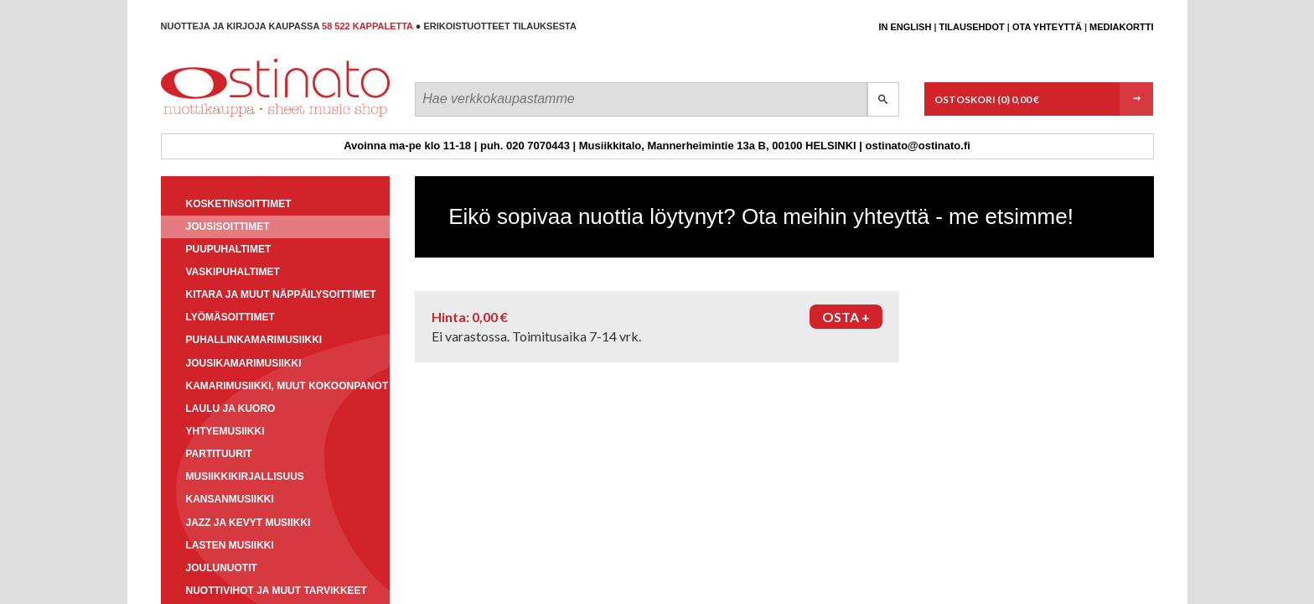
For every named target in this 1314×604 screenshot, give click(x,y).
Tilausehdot (972, 27)
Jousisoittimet (228, 226)
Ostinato (237, 116)
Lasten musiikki (230, 545)
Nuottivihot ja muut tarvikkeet (276, 590)
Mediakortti (1121, 27)
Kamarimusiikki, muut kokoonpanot (287, 386)
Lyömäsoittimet (230, 317)
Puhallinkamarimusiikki (254, 340)
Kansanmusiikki (230, 499)
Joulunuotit (221, 568)
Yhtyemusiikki (225, 431)
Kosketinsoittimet (239, 204)
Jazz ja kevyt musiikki (248, 522)
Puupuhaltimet (229, 249)
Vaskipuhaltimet (233, 272)
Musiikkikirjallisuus (245, 476)
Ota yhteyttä (1047, 27)
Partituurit (219, 454)
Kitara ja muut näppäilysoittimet (281, 294)
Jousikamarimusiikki (244, 363)
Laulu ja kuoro (231, 408)
